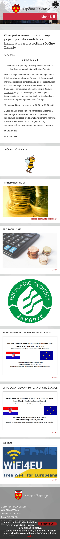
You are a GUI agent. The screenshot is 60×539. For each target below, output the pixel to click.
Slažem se (47, 523)
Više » (54, 270)
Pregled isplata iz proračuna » (43, 219)
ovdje (30, 536)
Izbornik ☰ (48, 17)
